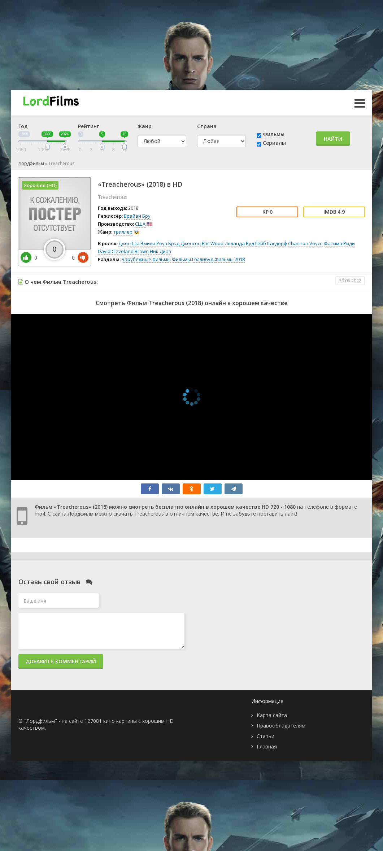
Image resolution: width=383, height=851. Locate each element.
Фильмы (273, 134)
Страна (207, 126)
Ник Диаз (160, 251)
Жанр (145, 126)
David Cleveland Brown (123, 251)
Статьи (265, 736)
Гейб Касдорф (271, 243)
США (140, 224)
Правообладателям (281, 725)
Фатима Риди (339, 243)
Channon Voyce (305, 243)
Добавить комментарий (61, 661)
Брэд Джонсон (184, 243)
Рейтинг (88, 126)
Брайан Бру (137, 216)
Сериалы (274, 142)
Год (23, 126)
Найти (333, 138)
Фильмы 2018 (229, 259)
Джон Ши (128, 243)
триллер (122, 232)
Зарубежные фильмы (146, 259)
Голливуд (202, 259)
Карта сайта (272, 715)
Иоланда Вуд (239, 243)
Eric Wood (212, 243)
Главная (267, 746)
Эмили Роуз (153, 243)
